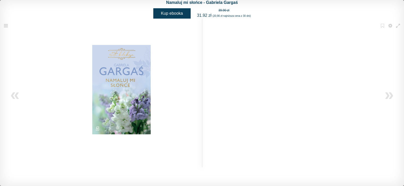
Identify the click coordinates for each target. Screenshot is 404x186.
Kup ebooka (172, 13)
